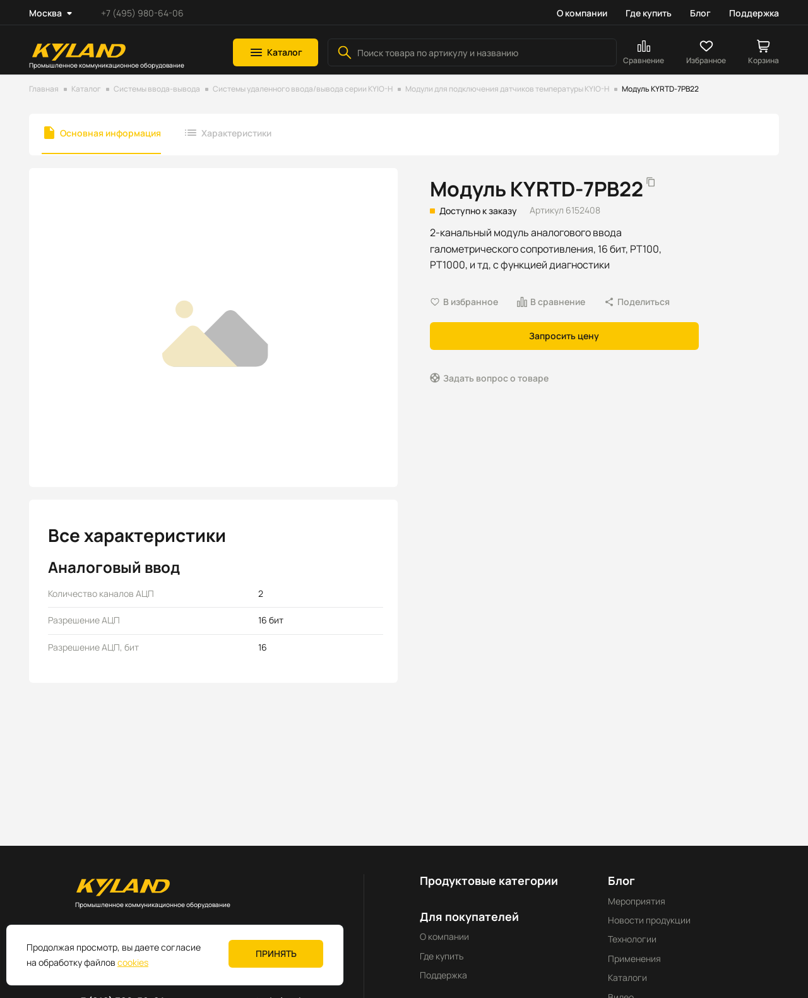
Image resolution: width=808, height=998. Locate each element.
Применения (634, 959)
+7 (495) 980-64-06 (142, 13)
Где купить (649, 13)
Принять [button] (276, 953)
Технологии (632, 939)
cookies (132, 962)
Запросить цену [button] (564, 336)
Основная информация (110, 133)
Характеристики (236, 133)
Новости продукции (649, 920)
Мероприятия (636, 901)
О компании (582, 13)
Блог (700, 13)
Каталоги (627, 977)
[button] (275, 52)
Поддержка (754, 13)
